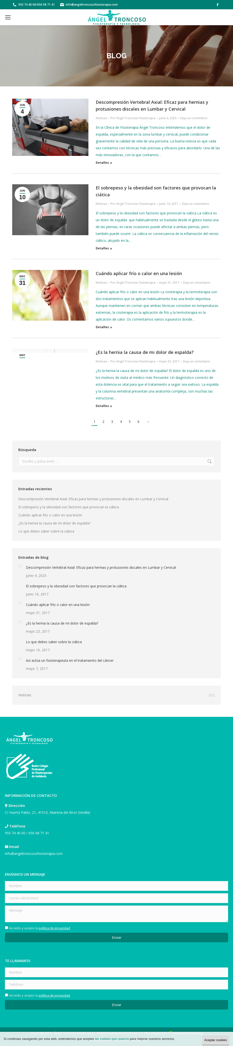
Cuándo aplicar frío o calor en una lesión (139, 273)
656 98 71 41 (46, 4)
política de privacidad (54, 928)
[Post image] (20, 566)
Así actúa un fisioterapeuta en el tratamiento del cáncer (70, 660)
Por (133, 118)
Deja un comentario (194, 118)
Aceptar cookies (215, 1040)
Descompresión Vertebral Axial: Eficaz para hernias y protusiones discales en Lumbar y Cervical (93, 499)
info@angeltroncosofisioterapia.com (92, 4)
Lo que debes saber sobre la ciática (46, 531)
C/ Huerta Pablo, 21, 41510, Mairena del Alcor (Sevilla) (47, 812)
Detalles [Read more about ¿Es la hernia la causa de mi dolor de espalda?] (102, 406)
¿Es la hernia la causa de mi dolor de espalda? (145, 352)
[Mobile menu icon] (8, 17)
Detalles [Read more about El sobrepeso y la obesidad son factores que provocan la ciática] (102, 248)
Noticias (101, 118)
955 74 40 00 (27, 4)
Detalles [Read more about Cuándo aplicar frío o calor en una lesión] (102, 327)
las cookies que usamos (112, 1039)
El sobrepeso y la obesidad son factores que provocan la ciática (68, 507)
